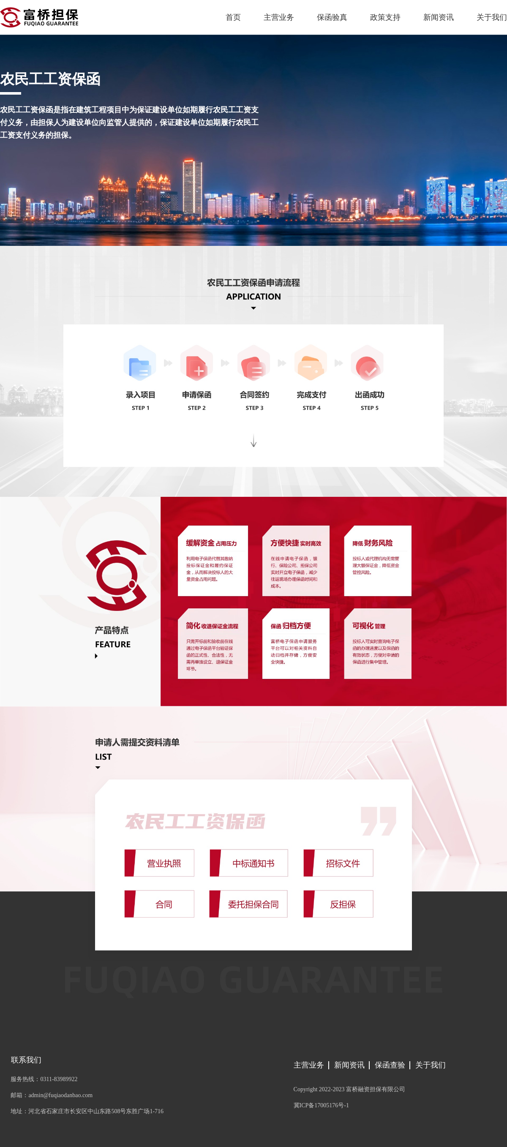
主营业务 (279, 17)
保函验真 (332, 17)
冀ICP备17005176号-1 (321, 1105)
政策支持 (385, 17)
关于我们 (492, 17)
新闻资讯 (438, 17)
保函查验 (390, 1065)
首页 (233, 17)
